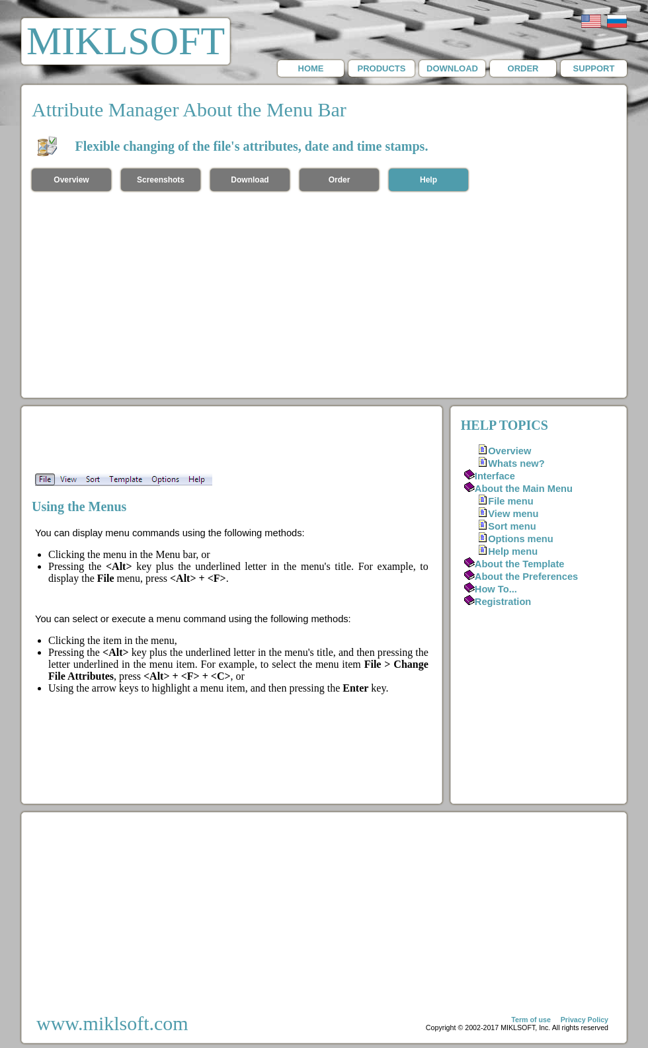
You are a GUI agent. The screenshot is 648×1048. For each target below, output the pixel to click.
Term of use (531, 1020)
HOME (311, 68)
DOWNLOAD (452, 68)
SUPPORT (594, 68)
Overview (71, 179)
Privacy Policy (584, 1020)
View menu (513, 513)
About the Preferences (526, 576)
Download (249, 179)
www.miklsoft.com (112, 1023)
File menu (510, 501)
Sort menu (512, 526)
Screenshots (160, 179)
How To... (496, 589)
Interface (495, 476)
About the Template (520, 564)
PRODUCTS (382, 68)
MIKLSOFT (125, 41)
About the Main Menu (524, 488)
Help (428, 179)
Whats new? (516, 463)
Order (339, 179)
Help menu (513, 551)
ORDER (523, 68)
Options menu (520, 539)
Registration (503, 601)
